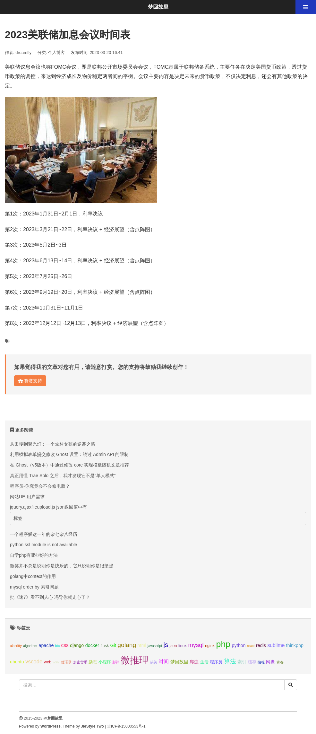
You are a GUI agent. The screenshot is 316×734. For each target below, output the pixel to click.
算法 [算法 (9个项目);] (230, 661)
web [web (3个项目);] (47, 662)
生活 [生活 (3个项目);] (204, 662)
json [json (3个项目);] (173, 645)
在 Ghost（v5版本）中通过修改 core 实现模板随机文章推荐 (69, 464)
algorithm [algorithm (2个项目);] (30, 646)
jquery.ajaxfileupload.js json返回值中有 (48, 507)
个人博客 (56, 52)
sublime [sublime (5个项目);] (276, 645)
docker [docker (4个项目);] (92, 645)
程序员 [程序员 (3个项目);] (216, 662)
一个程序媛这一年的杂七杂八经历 (43, 534)
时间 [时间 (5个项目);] (163, 661)
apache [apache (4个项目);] (46, 645)
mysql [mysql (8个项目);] (195, 645)
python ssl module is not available (43, 544)
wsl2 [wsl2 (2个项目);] (56, 662)
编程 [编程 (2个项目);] (261, 662)
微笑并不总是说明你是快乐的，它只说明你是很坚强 (61, 565)
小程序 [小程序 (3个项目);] (104, 662)
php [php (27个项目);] (223, 644)
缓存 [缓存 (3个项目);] (252, 662)
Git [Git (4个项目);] (113, 645)
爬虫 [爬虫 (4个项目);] (194, 661)
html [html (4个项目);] (142, 645)
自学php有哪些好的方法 (34, 555)
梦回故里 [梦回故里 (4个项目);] (179, 661)
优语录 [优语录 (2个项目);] (66, 662)
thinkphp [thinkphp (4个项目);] (294, 645)
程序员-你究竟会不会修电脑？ (40, 486)
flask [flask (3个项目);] (104, 645)
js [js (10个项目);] (165, 644)
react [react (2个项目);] (251, 646)
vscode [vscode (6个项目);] (33, 662)
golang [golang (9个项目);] (126, 645)
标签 (17, 518)
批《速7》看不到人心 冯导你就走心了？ (50, 597)
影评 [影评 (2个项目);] (115, 662)
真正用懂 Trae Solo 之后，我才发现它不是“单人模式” (62, 475)
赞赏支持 (30, 380)
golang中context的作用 (33, 576)
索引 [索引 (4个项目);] (241, 661)
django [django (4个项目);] (77, 645)
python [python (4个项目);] (239, 645)
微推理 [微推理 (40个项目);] (135, 660)
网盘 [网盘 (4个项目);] (270, 661)
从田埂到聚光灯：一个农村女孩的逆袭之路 (52, 444)
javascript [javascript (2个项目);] (155, 646)
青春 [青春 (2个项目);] (280, 662)
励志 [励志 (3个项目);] (93, 662)
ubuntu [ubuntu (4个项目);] (17, 661)
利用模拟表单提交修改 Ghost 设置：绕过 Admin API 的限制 (69, 454)
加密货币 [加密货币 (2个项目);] (80, 662)
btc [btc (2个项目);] (57, 646)
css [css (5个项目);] (64, 645)
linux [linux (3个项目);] (182, 645)
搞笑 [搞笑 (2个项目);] (153, 662)
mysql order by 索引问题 (34, 587)
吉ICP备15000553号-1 (126, 726)
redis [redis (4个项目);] (261, 645)
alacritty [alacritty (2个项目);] (16, 646)
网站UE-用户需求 (27, 496)
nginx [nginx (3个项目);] (210, 645)
